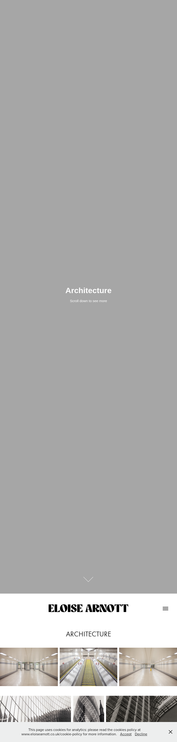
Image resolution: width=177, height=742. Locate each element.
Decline (141, 733)
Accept (126, 733)
